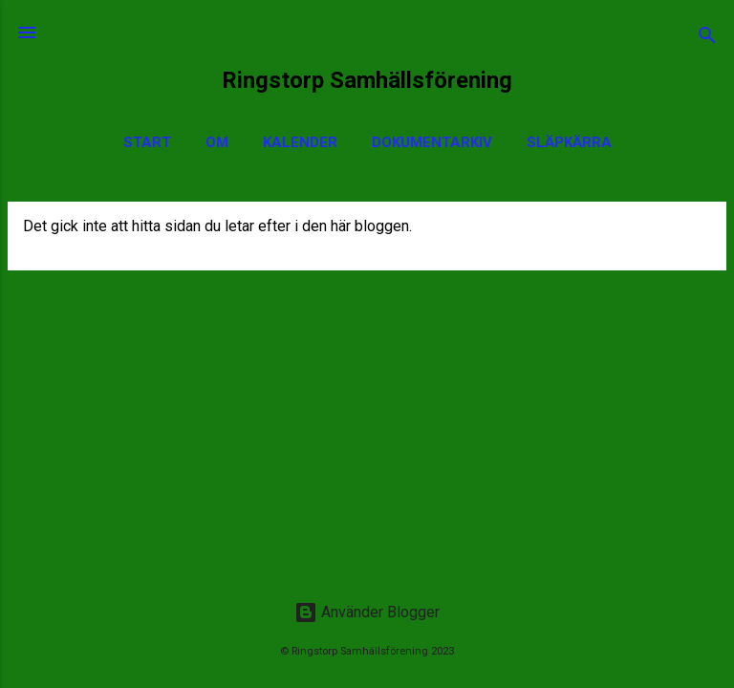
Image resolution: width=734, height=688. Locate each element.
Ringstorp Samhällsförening (367, 80)
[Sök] (707, 39)
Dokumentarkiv (432, 142)
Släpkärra (569, 142)
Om (216, 142)
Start (147, 142)
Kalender (300, 142)
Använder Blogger (367, 612)
